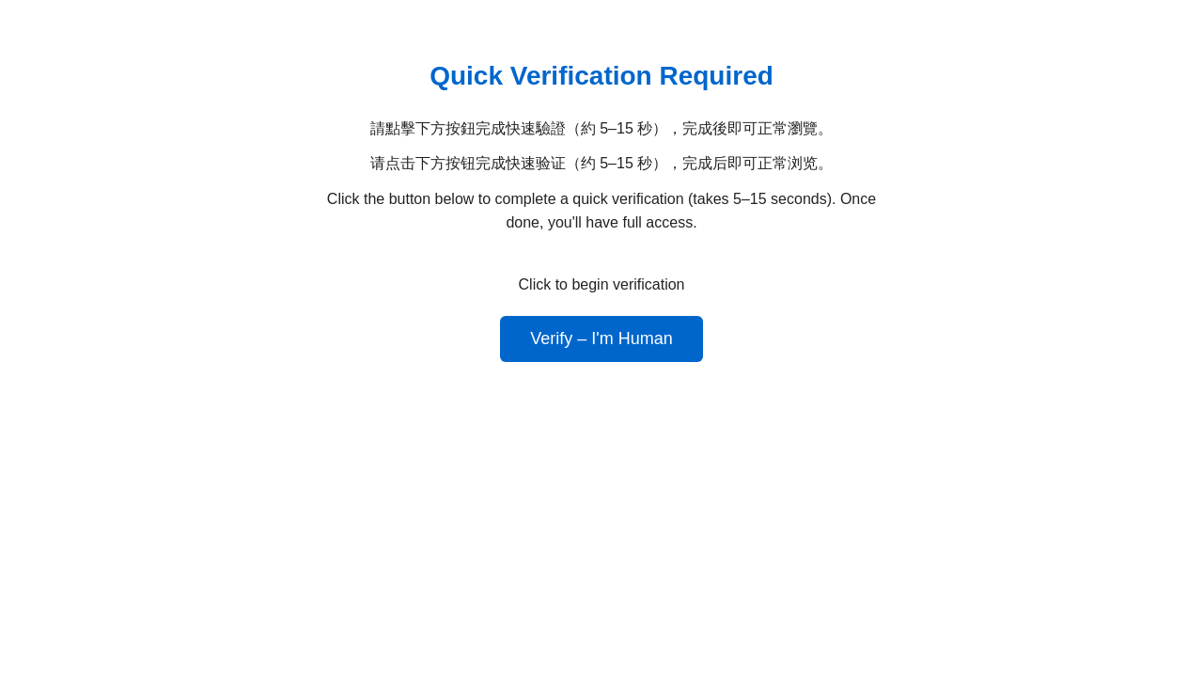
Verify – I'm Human (601, 338)
